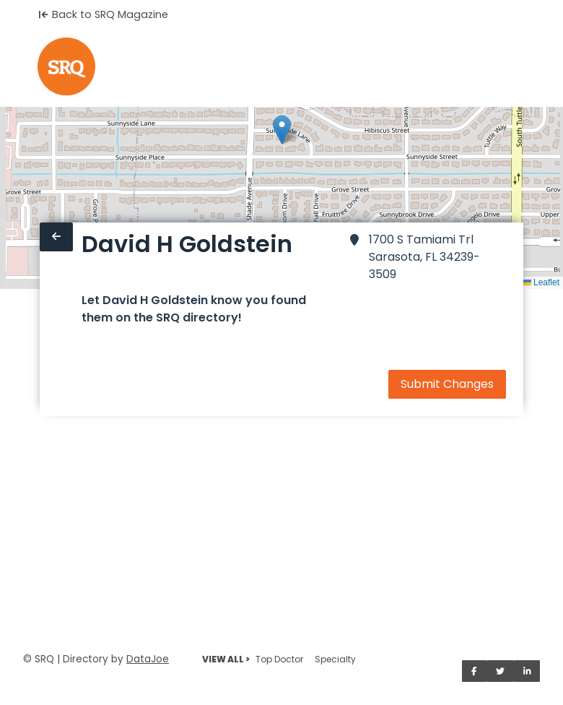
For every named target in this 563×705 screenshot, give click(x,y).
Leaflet (541, 282)
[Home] (66, 66)
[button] (282, 129)
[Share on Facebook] (474, 671)
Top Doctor (279, 659)
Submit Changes (447, 384)
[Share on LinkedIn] (527, 671)
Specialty (335, 659)
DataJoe (147, 659)
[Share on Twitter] (500, 671)
